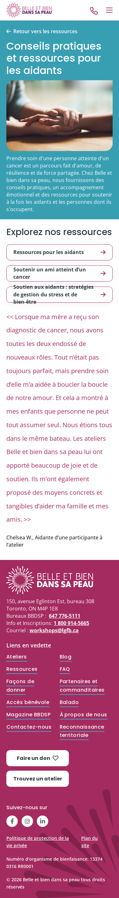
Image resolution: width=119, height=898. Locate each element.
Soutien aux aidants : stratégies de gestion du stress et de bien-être (59, 295)
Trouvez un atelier (37, 778)
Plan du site (89, 841)
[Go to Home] (29, 10)
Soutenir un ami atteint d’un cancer (59, 273)
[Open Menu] (109, 10)
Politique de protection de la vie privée (37, 841)
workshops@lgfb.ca (54, 630)
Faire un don (37, 758)
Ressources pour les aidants (59, 252)
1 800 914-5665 (71, 623)
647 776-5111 (64, 615)
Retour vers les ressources (45, 31)
